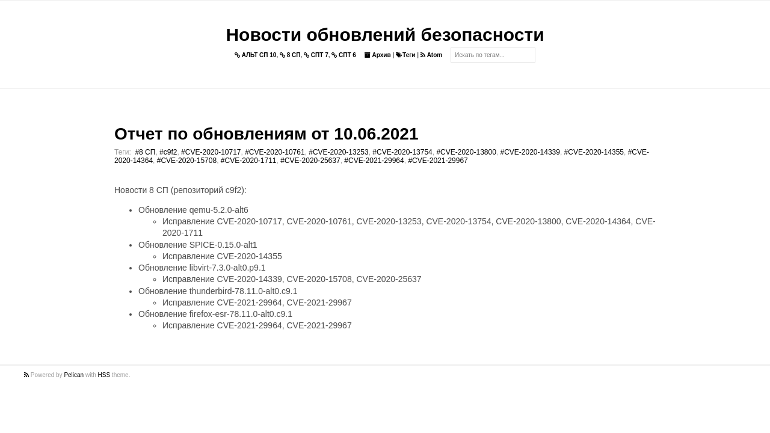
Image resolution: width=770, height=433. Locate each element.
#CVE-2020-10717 (211, 152)
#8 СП (145, 152)
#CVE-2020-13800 (466, 152)
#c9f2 (168, 152)
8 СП (290, 55)
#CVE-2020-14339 (530, 152)
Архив (378, 55)
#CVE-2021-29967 (437, 160)
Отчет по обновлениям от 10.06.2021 (266, 133)
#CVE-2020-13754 (402, 152)
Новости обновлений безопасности (385, 35)
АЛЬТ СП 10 (256, 55)
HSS (104, 375)
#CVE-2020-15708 (187, 160)
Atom (431, 55)
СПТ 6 (343, 55)
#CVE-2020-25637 (310, 160)
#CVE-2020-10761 (274, 152)
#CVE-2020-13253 (338, 152)
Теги (405, 55)
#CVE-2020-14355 (594, 152)
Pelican (74, 375)
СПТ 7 (316, 55)
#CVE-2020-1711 (249, 160)
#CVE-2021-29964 (374, 160)
